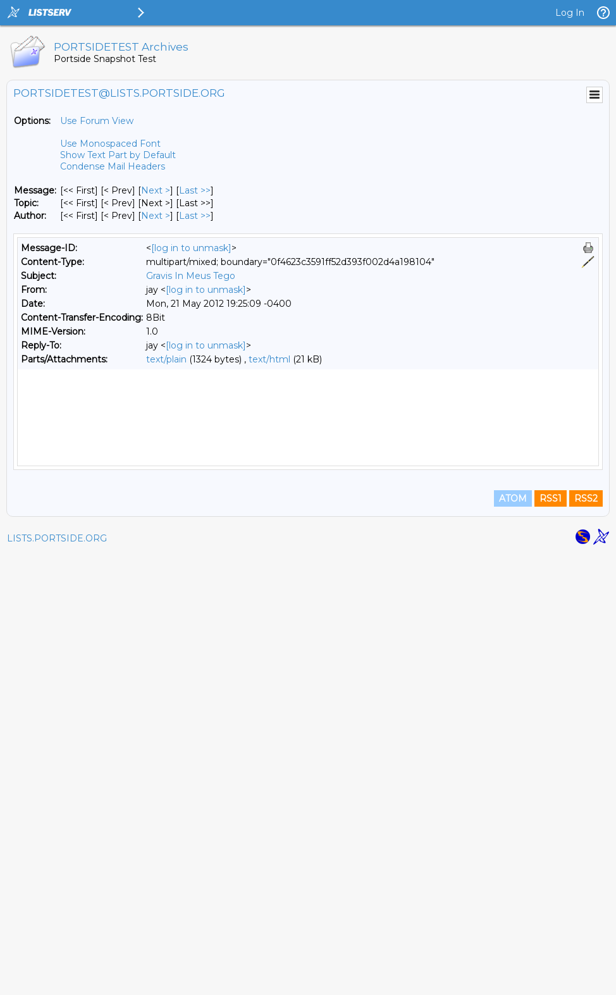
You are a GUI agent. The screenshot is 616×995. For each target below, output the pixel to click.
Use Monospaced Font (110, 143)
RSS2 (586, 939)
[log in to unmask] (191, 248)
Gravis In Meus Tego (190, 275)
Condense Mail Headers (112, 166)
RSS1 (550, 939)
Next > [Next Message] (155, 190)
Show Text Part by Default (118, 155)
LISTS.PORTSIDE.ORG (57, 979)
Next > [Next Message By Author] (155, 215)
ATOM (513, 939)
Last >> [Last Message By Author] (195, 215)
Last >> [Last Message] (195, 190)
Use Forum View (96, 121)
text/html (269, 359)
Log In (569, 12)
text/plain (166, 359)
